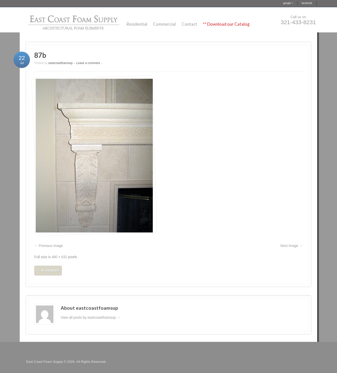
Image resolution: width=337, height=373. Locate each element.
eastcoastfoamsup (60, 63)
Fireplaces (48, 270)
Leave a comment (88, 63)
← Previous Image (48, 246)
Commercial (164, 24)
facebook (307, 3)
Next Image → (291, 246)
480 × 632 (59, 257)
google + (288, 3)
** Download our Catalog (226, 24)
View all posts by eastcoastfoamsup (90, 317)
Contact (189, 24)
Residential (136, 24)
